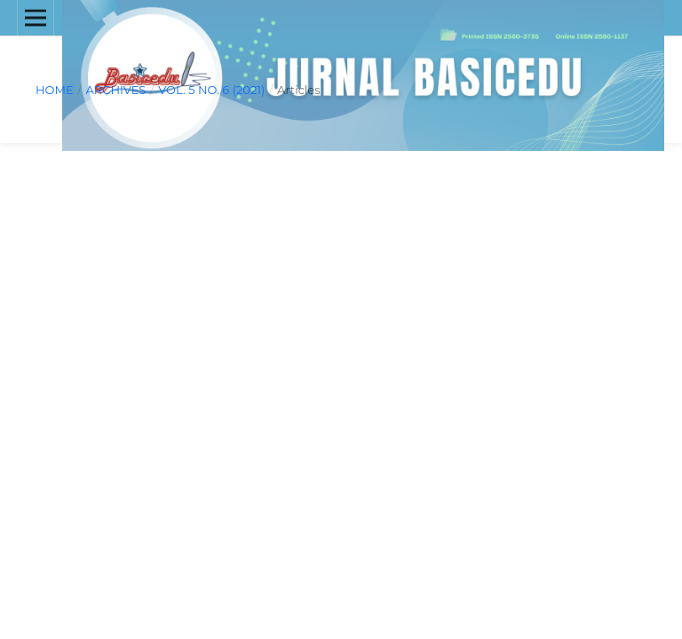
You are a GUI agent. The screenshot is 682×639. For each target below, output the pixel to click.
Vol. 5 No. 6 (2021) (211, 90)
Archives (115, 90)
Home (55, 90)
